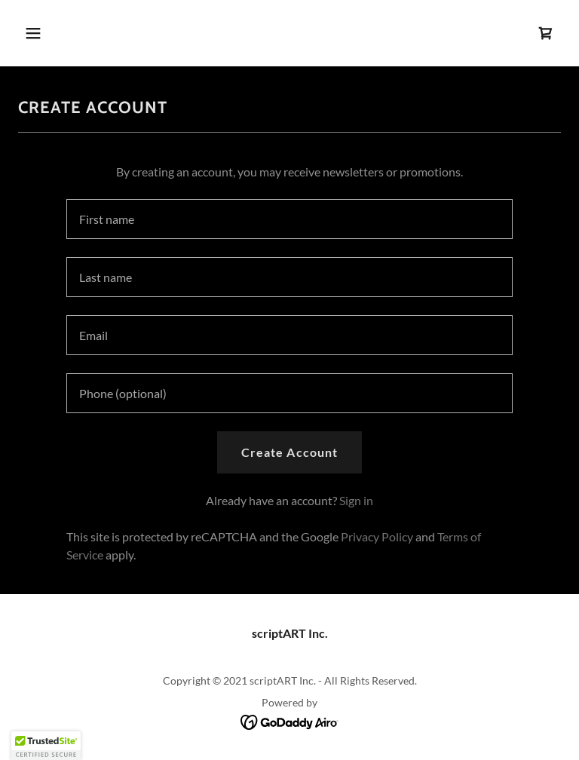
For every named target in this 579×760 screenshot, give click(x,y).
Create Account (289, 452)
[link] (546, 33)
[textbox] (289, 219)
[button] (59, 33)
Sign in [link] (356, 500)
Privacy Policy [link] (377, 536)
